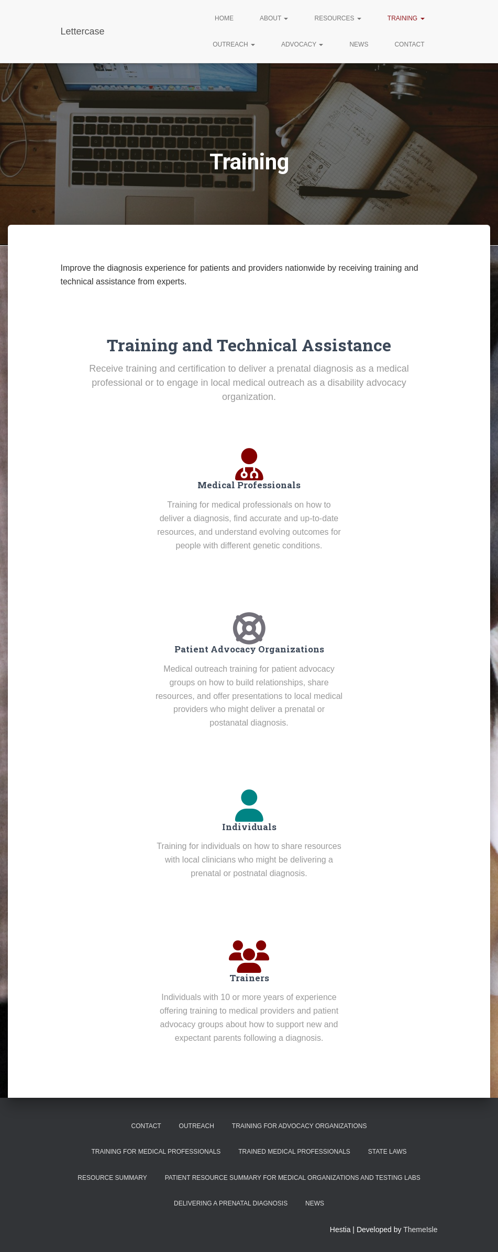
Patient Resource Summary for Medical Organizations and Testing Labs (292, 1177)
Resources (337, 18)
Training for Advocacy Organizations (299, 1126)
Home (224, 18)
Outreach (234, 44)
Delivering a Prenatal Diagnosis (230, 1203)
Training (406, 18)
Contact (409, 44)
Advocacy (302, 44)
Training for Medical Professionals (155, 1151)
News (358, 44)
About (274, 18)
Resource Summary (112, 1177)
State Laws (387, 1151)
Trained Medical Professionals (294, 1151)
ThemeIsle (420, 1229)
